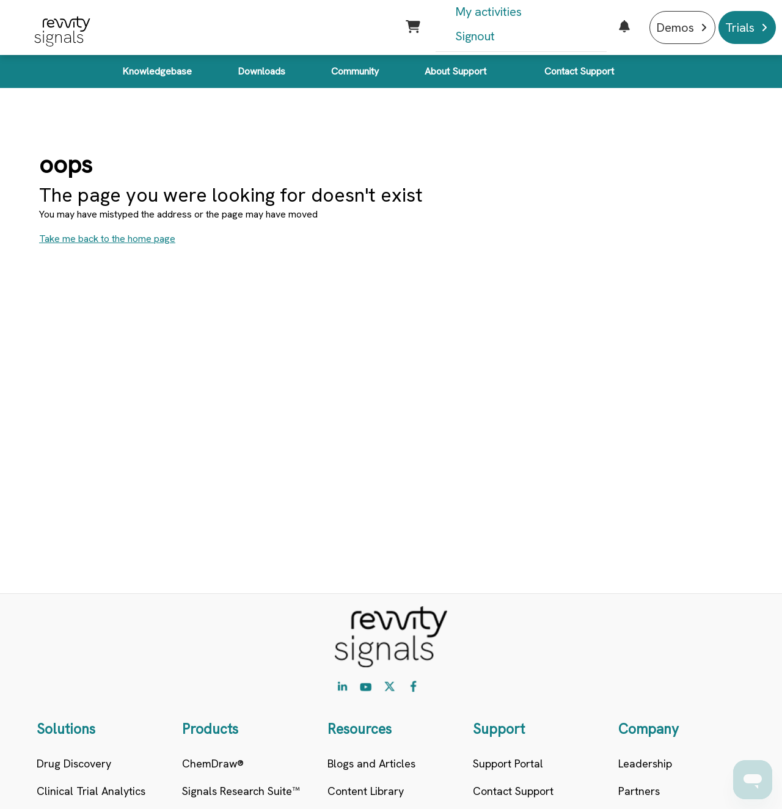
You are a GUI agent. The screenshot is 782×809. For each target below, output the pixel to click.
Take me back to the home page (107, 238)
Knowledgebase (157, 71)
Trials (740, 27)
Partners (639, 791)
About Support (455, 71)
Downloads (261, 71)
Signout (475, 36)
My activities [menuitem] (488, 12)
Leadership (645, 763)
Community (355, 71)
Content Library (365, 791)
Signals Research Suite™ (241, 791)
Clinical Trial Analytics (91, 791)
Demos (675, 27)
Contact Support (579, 71)
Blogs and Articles (371, 763)
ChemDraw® (213, 763)
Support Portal (508, 763)
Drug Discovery (74, 763)
